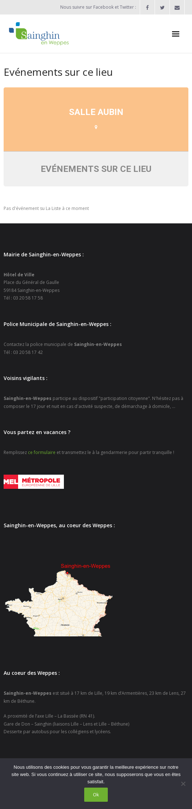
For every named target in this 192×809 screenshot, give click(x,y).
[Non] (183, 783)
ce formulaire (42, 452)
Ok (96, 794)
